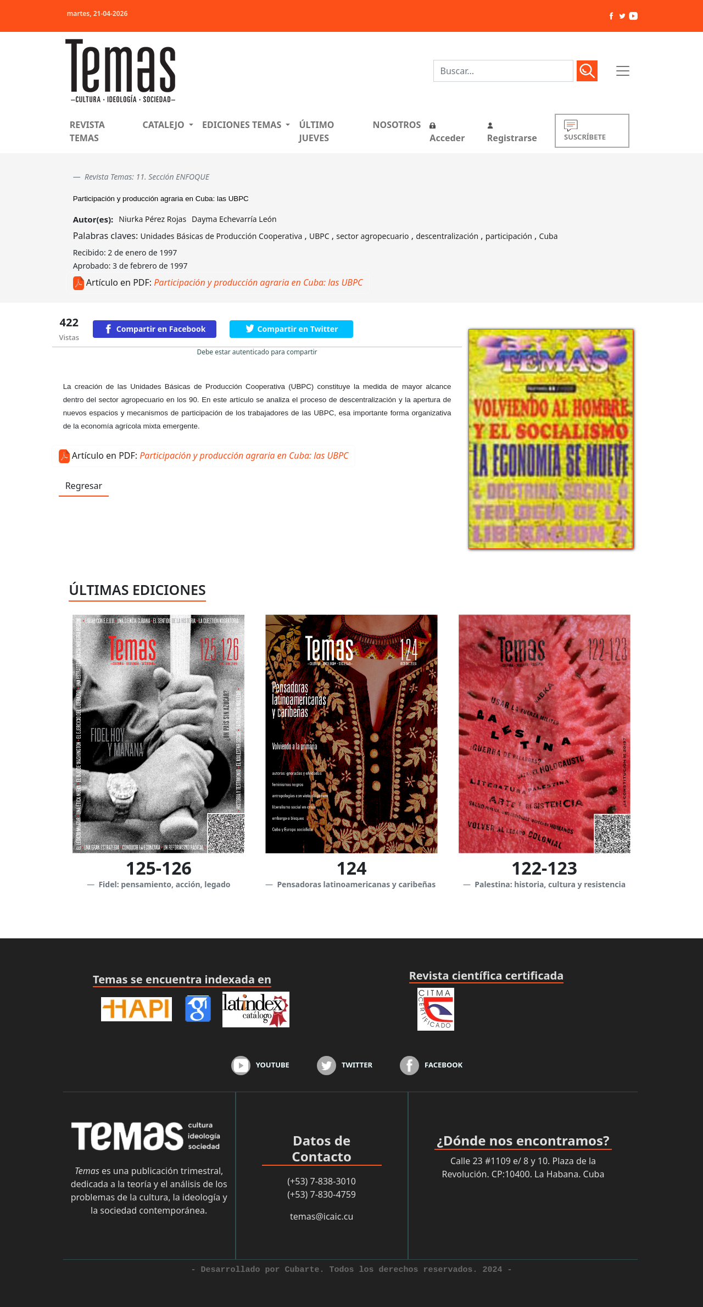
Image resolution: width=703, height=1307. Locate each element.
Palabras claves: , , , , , (315, 236)
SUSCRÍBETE (585, 130)
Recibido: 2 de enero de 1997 (125, 252)
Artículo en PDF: (119, 282)
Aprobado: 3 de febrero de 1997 (130, 265)
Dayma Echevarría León (234, 219)
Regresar (83, 486)
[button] (168, 125)
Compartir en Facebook (161, 329)
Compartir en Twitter (298, 329)
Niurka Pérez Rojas (152, 219)
